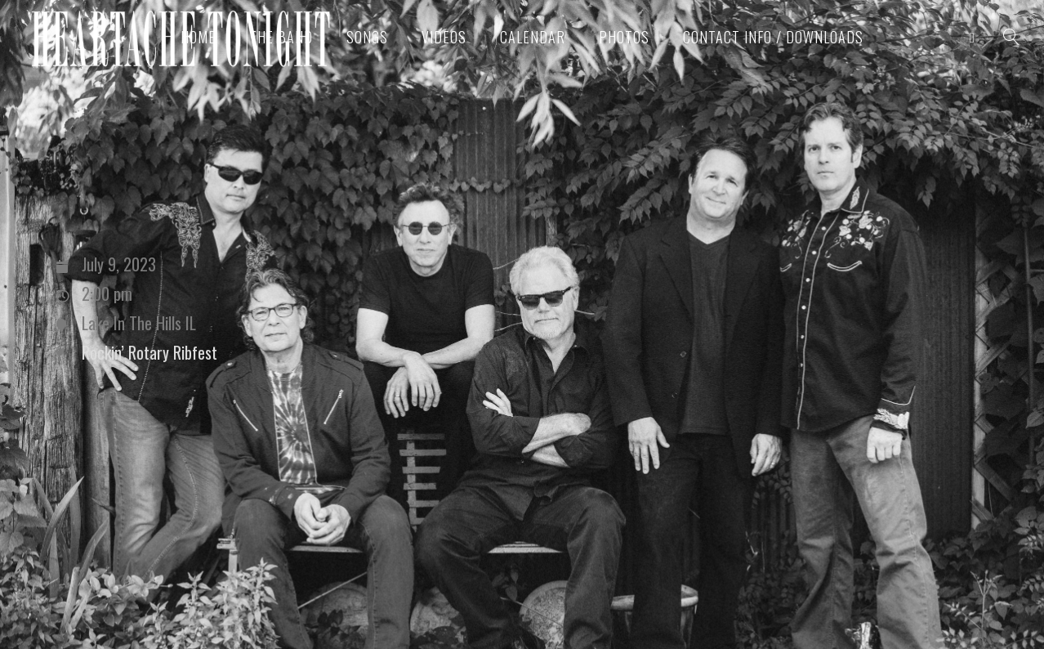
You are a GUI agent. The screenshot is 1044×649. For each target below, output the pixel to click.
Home (198, 36)
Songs (367, 36)
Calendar (532, 36)
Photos (624, 36)
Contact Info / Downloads (773, 36)
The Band (281, 36)
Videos (444, 36)
